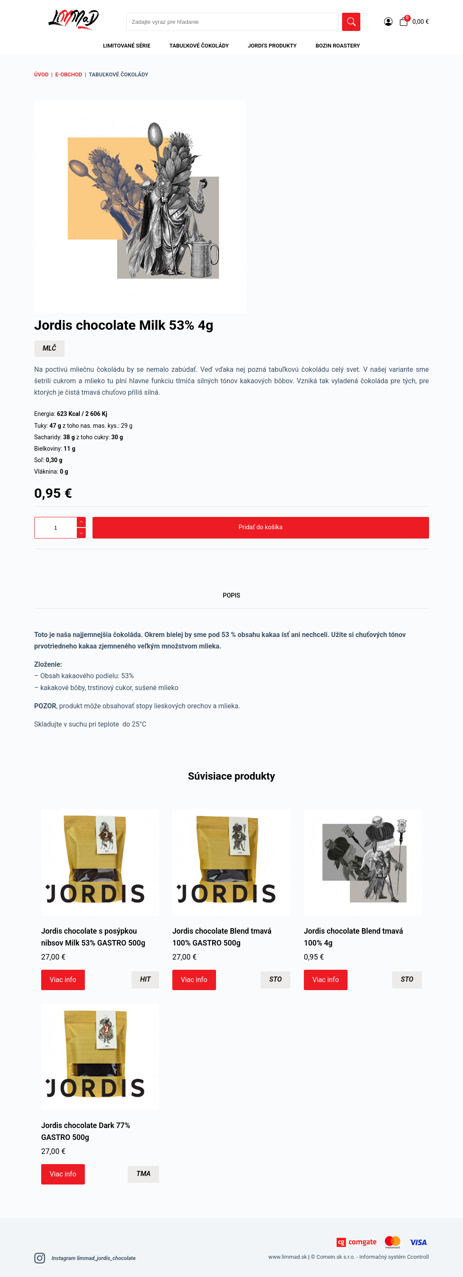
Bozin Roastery (338, 45)
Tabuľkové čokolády (199, 45)
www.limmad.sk (287, 1257)
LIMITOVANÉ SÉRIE (127, 45)
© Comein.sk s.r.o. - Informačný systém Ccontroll (370, 1257)
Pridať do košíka (260, 527)
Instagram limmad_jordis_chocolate (85, 1258)
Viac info (63, 980)
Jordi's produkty (272, 45)
